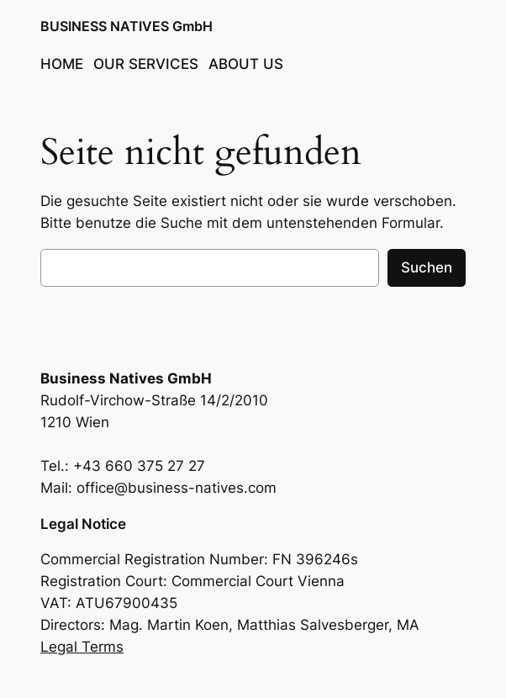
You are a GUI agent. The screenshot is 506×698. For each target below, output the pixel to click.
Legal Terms (82, 646)
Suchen (426, 267)
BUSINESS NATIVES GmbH (126, 26)
